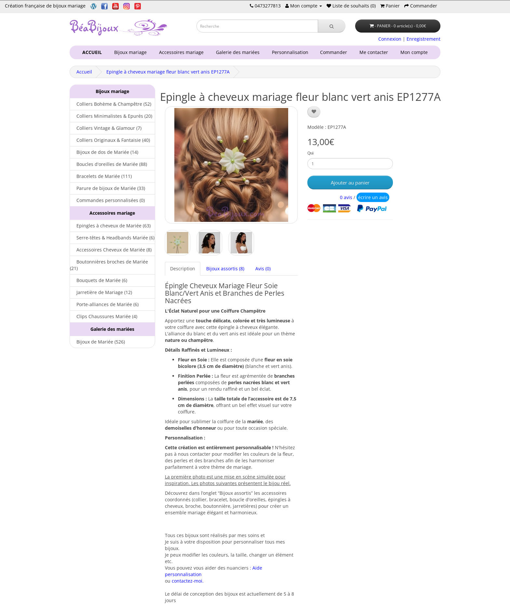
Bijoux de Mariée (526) (97, 342)
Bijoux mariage (129, 52)
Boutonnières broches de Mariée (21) (109, 265)
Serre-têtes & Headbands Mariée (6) (112, 238)
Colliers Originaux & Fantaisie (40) (110, 140)
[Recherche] (331, 26)
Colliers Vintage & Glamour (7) (105, 128)
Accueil (84, 72)
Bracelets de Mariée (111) (101, 176)
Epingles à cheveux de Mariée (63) (110, 226)
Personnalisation (288, 52)
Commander (335, 52)
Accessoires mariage (180, 52)
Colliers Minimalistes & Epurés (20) (111, 116)
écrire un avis (373, 197)
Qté (310, 153)
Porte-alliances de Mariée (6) (104, 304)
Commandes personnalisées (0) (107, 200)
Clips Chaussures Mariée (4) (103, 316)
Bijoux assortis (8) (225, 268)
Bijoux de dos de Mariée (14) (104, 152)
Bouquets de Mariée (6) (98, 280)
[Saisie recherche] (257, 26)
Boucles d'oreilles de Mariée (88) (108, 164)
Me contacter (375, 52)
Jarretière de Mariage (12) (101, 292)
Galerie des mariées (236, 52)
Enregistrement (423, 39)
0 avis (346, 197)
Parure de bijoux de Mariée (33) (107, 188)
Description (182, 268)
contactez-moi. (188, 581)
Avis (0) (263, 268)
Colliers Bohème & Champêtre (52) (110, 104)
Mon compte (415, 52)
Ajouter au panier (350, 182)
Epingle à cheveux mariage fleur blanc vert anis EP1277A (168, 72)
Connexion (389, 39)
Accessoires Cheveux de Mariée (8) (111, 250)
